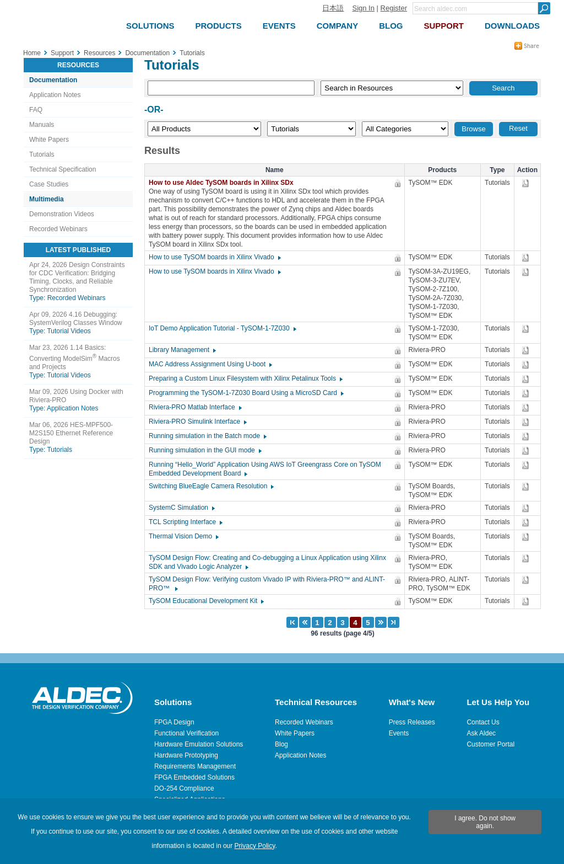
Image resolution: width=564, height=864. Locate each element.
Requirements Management (195, 766)
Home (32, 53)
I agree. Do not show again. (485, 822)
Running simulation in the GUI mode (205, 450)
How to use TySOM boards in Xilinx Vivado (214, 257)
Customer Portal (490, 744)
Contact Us (483, 722)
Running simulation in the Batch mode (207, 436)
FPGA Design (174, 722)
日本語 (333, 8)
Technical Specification (62, 169)
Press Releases (412, 722)
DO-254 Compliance (184, 788)
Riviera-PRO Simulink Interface (197, 421)
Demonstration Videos (61, 214)
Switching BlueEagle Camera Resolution (211, 486)
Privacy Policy (255, 846)
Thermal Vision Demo (183, 536)
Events (399, 733)
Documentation (53, 80)
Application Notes (54, 95)
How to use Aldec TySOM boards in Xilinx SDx (224, 182)
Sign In (363, 8)
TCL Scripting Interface (185, 522)
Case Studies (48, 184)
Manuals (41, 125)
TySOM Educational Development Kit (206, 601)
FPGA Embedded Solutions (194, 777)
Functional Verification (186, 733)
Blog (281, 744)
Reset (518, 128)
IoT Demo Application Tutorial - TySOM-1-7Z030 (222, 328)
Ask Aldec (481, 733)
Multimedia (46, 199)
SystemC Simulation (181, 507)
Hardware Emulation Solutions (198, 744)
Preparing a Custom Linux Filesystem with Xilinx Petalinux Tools (245, 378)
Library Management (182, 350)
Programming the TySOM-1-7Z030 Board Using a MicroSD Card (246, 393)
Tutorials (42, 154)
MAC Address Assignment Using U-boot (210, 364)
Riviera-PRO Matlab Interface (195, 407)
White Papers (49, 139)
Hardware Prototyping (186, 755)
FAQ (35, 110)
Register (394, 8)
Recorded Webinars (58, 229)
